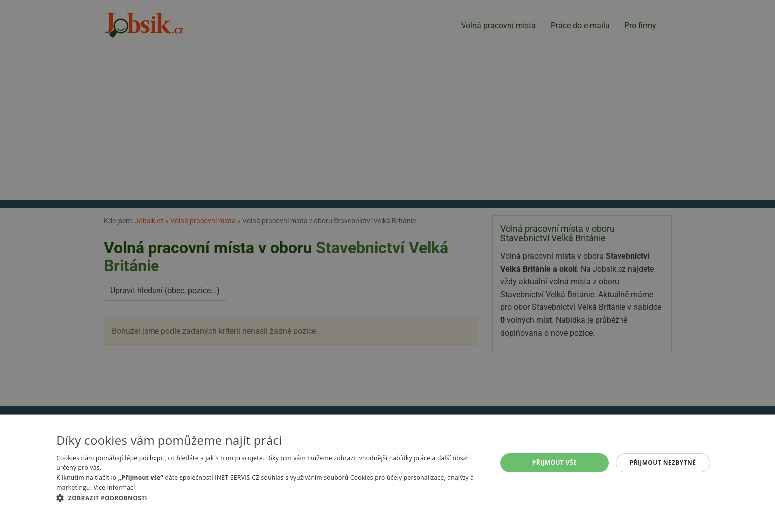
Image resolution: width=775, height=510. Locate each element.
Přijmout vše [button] (554, 462)
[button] (269, 498)
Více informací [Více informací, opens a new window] (114, 487)
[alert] (387, 255)
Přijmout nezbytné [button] (663, 462)
